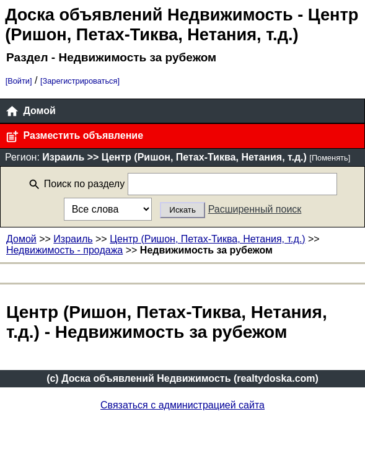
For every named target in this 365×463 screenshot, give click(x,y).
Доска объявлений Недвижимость (148, 14)
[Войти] (19, 81)
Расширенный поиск (255, 209)
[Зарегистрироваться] (80, 81)
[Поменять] (329, 157)
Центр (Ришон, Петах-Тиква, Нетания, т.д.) (207, 239)
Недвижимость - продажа (64, 250)
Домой (30, 111)
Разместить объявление (74, 137)
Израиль (72, 239)
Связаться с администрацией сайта (182, 405)
